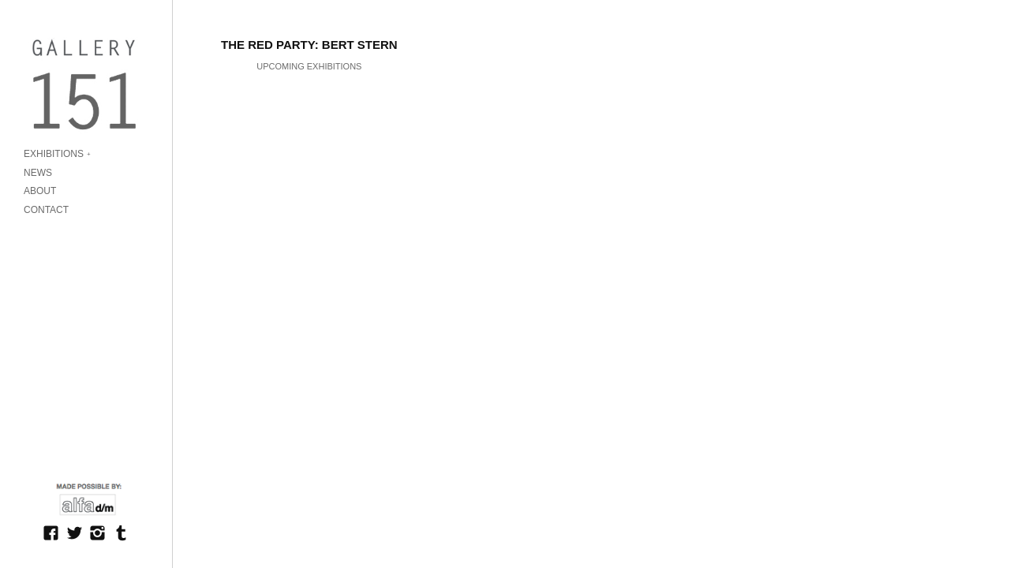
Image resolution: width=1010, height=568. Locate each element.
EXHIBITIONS (54, 153)
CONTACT (46, 209)
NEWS (38, 172)
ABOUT (40, 190)
